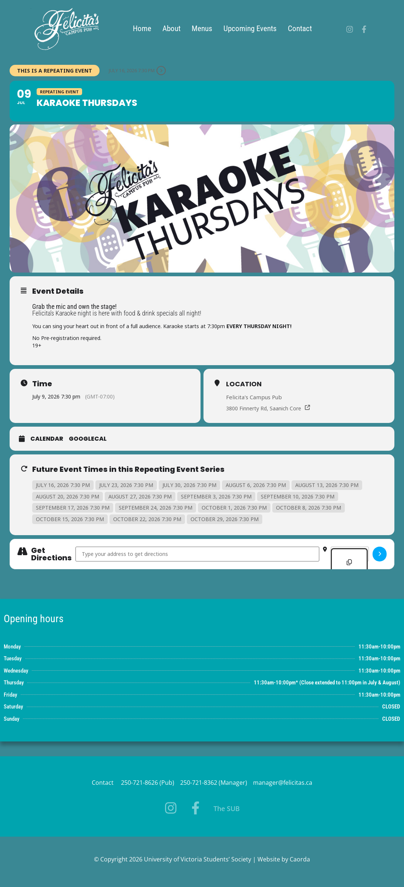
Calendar (46, 439)
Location (244, 384)
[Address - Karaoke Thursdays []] (197, 554)
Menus (204, 28)
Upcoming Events (252, 28)
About (174, 28)
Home (144, 28)
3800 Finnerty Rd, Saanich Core (263, 408)
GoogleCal (88, 439)
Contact (302, 28)
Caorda (300, 859)
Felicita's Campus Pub (254, 397)
